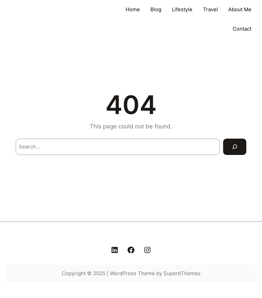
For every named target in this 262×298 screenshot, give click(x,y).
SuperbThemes (182, 273)
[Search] (234, 147)
